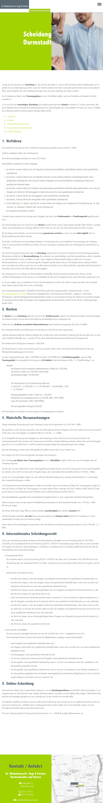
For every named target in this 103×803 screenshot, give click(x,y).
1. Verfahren (11, 116)
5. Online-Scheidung (13, 131)
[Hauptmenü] (99, 5)
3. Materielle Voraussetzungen (17, 124)
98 (22, 203)
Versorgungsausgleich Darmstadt (14, 294)
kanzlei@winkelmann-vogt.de (26, 800)
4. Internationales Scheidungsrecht (19, 128)
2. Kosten (9, 120)
